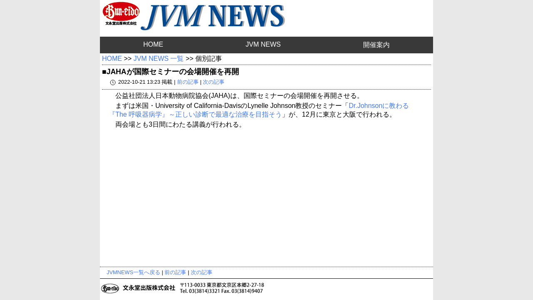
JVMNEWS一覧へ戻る (133, 272)
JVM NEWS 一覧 (159, 58)
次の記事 (213, 82)
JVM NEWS (263, 44)
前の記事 (188, 82)
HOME (153, 44)
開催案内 (376, 44)
